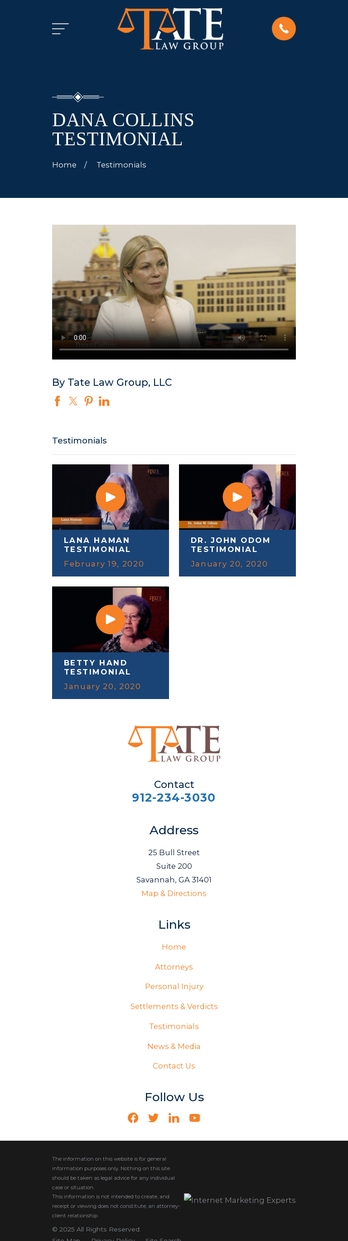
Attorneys (174, 966)
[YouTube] (194, 1118)
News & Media (174, 1046)
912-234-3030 (174, 797)
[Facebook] (133, 1118)
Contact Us (174, 1065)
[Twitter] (153, 1118)
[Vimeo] (215, 1118)
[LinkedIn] (174, 1118)
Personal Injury (174, 986)
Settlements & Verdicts (174, 1006)
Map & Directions (174, 893)
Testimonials (174, 1026)
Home (174, 946)
